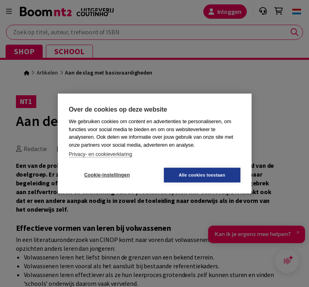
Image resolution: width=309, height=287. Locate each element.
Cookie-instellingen (107, 175)
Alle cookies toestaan (202, 174)
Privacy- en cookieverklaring (100, 154)
